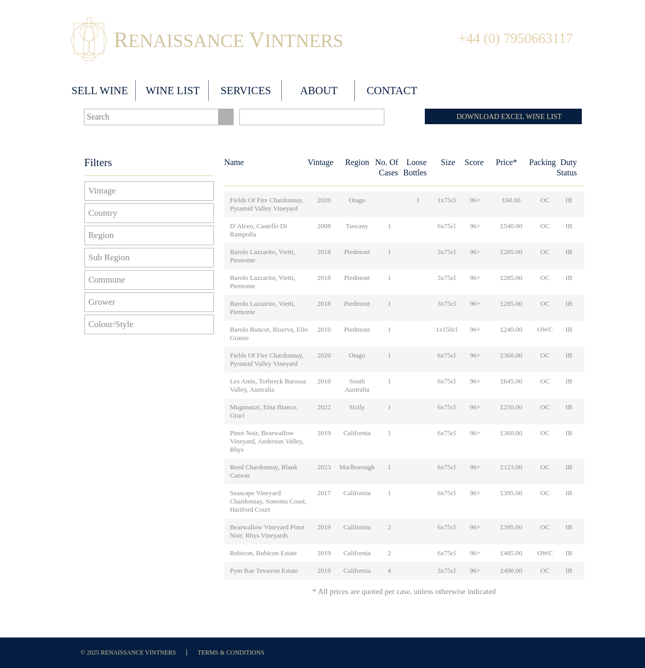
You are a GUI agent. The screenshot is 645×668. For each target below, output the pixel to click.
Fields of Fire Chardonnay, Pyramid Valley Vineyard (267, 204)
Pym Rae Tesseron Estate (264, 570)
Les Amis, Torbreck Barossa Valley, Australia (268, 385)
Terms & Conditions (230, 652)
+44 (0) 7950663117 (515, 38)
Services (246, 90)
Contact (392, 90)
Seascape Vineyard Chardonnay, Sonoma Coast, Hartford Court (268, 501)
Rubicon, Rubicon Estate (263, 553)
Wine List (172, 90)
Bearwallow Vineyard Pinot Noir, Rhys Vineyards (267, 531)
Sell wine (99, 90)
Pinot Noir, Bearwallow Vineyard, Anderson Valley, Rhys (267, 441)
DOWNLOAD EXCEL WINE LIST (509, 117)
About (318, 90)
